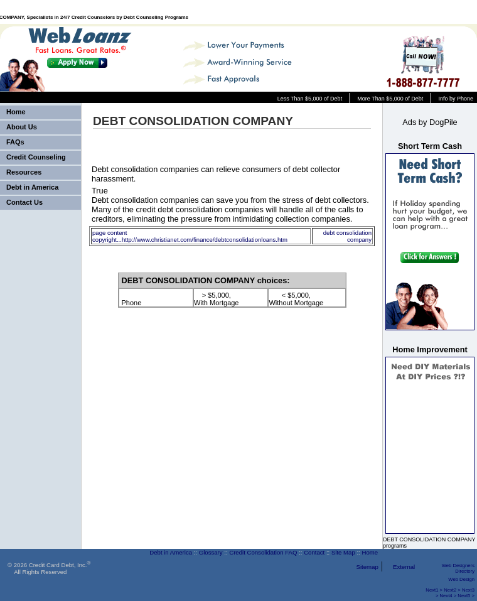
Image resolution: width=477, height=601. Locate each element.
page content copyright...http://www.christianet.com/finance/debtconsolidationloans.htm (189, 236)
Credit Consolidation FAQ (263, 552)
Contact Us (24, 202)
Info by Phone (455, 98)
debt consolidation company (347, 236)
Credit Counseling (36, 157)
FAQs (15, 142)
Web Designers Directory (458, 568)
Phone (132, 298)
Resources (23, 172)
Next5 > (466, 595)
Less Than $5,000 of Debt (309, 98)
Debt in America (32, 187)
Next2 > (452, 590)
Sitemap (367, 566)
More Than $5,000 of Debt (390, 98)
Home (16, 112)
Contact (314, 552)
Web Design (461, 579)
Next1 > (434, 590)
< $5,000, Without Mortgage (296, 298)
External (404, 566)
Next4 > (448, 595)
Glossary (211, 552)
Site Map (343, 552)
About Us (21, 127)
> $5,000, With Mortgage (216, 298)
